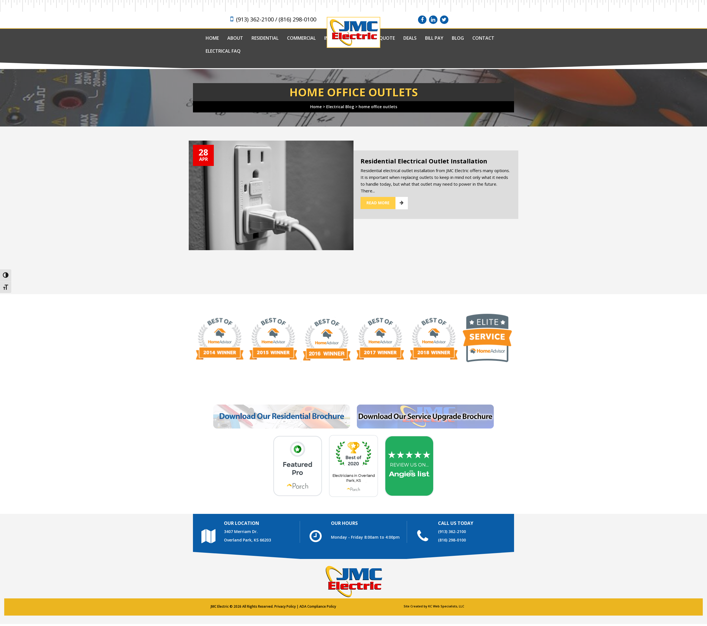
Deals (410, 38)
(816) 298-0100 (452, 540)
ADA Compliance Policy (317, 606)
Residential (265, 38)
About (235, 38)
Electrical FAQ (223, 51)
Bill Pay (434, 38)
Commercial (301, 38)
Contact (483, 38)
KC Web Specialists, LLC (446, 606)
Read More (378, 202)
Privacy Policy (285, 606)
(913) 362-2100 (452, 531)
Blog (458, 38)
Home (212, 38)
